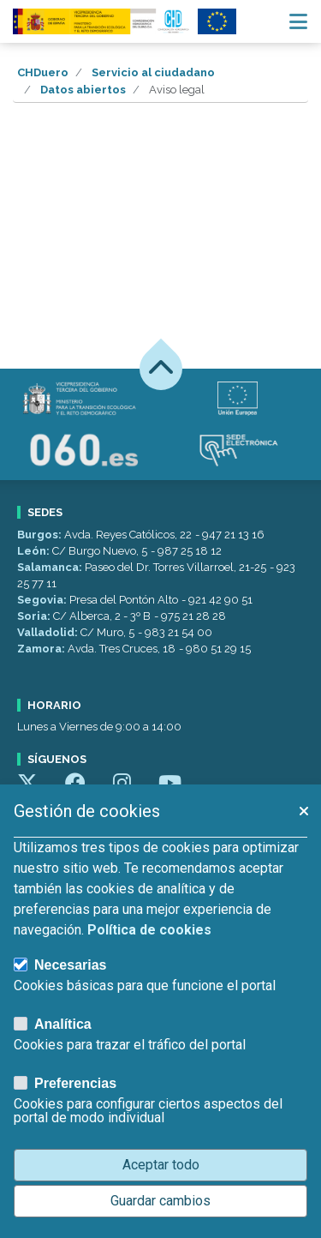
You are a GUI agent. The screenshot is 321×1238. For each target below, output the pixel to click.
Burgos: (40, 534)
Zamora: (42, 648)
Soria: (35, 616)
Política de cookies (149, 930)
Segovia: (43, 599)
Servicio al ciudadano (153, 72)
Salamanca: (51, 567)
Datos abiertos (83, 89)
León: (34, 550)
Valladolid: (48, 632)
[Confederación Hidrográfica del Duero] (102, 21)
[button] (303, 811)
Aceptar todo (160, 1165)
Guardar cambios (160, 1201)
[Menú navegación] (298, 21)
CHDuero (42, 72)
